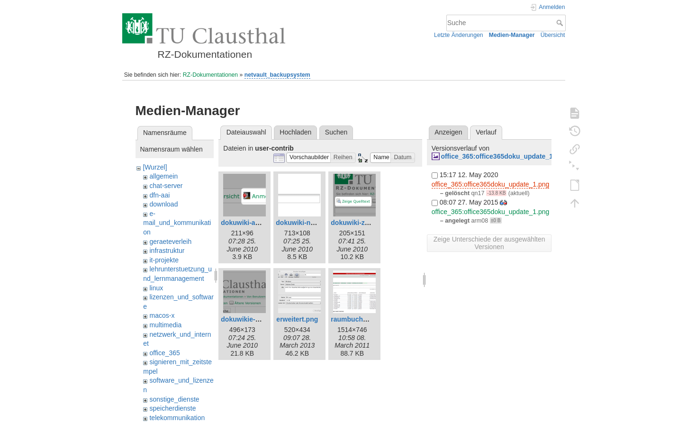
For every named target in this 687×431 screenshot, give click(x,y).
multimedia (165, 325)
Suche (560, 22)
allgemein (163, 176)
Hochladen (295, 132)
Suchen (336, 132)
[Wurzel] (155, 167)
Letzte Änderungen (458, 35)
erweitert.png (297, 319)
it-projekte (163, 260)
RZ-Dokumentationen (210, 75)
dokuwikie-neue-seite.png (261, 319)
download (163, 204)
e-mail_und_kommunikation (177, 223)
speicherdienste (172, 408)
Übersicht (553, 35)
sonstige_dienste (174, 399)
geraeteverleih (170, 241)
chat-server (165, 185)
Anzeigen (448, 132)
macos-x (161, 315)
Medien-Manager (512, 35)
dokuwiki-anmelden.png (258, 222)
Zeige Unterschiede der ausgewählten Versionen (489, 243)
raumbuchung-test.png (367, 319)
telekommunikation (177, 418)
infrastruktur (166, 250)
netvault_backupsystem (277, 75)
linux (156, 288)
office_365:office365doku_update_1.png (504, 156)
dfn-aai (159, 195)
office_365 (164, 353)
